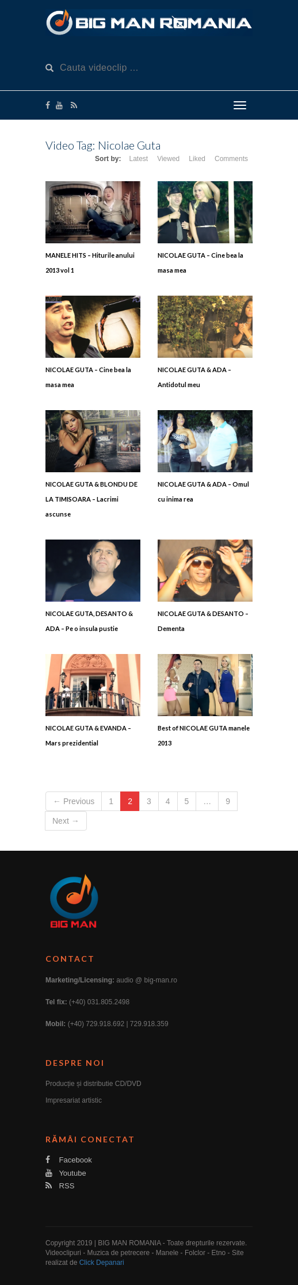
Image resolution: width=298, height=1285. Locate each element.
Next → (65, 820)
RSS (59, 1185)
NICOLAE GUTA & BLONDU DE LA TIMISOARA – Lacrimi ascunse (91, 499)
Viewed (168, 159)
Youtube (65, 1173)
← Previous (73, 801)
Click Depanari (101, 1263)
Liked (197, 159)
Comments (231, 159)
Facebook (68, 1160)
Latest (138, 159)
